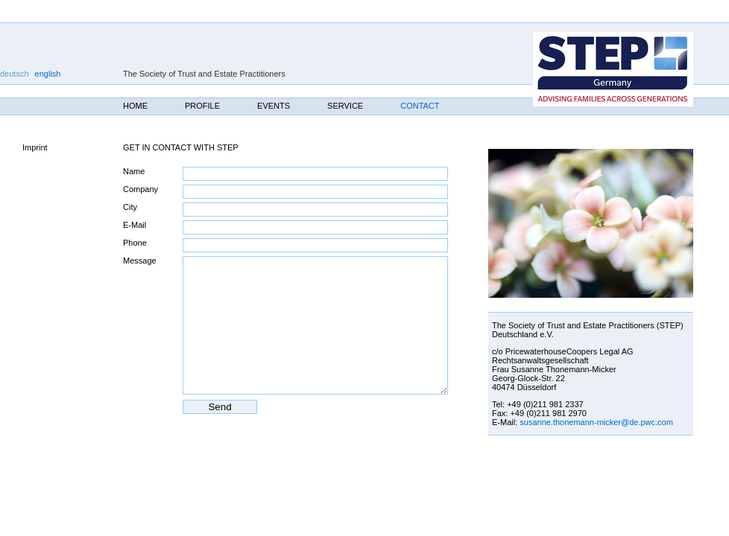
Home (135, 105)
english (48, 73)
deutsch (14, 73)
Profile (202, 105)
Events (273, 105)
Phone (135, 242)
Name (134, 171)
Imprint (35, 147)
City (130, 206)
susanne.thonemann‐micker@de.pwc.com (596, 422)
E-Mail (134, 224)
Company (140, 189)
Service (345, 105)
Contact (419, 105)
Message (140, 260)
